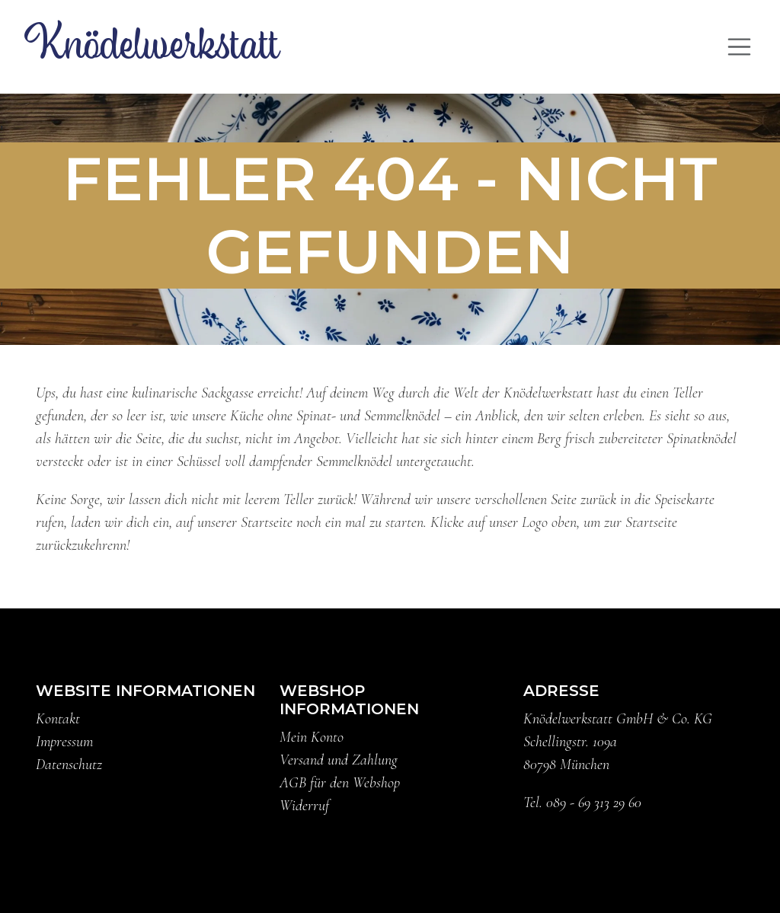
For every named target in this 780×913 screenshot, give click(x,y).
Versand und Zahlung (339, 760)
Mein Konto (312, 737)
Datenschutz (69, 764)
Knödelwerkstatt (152, 46)
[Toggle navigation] (740, 47)
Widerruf (304, 805)
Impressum (64, 742)
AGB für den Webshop (340, 783)
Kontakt (58, 719)
